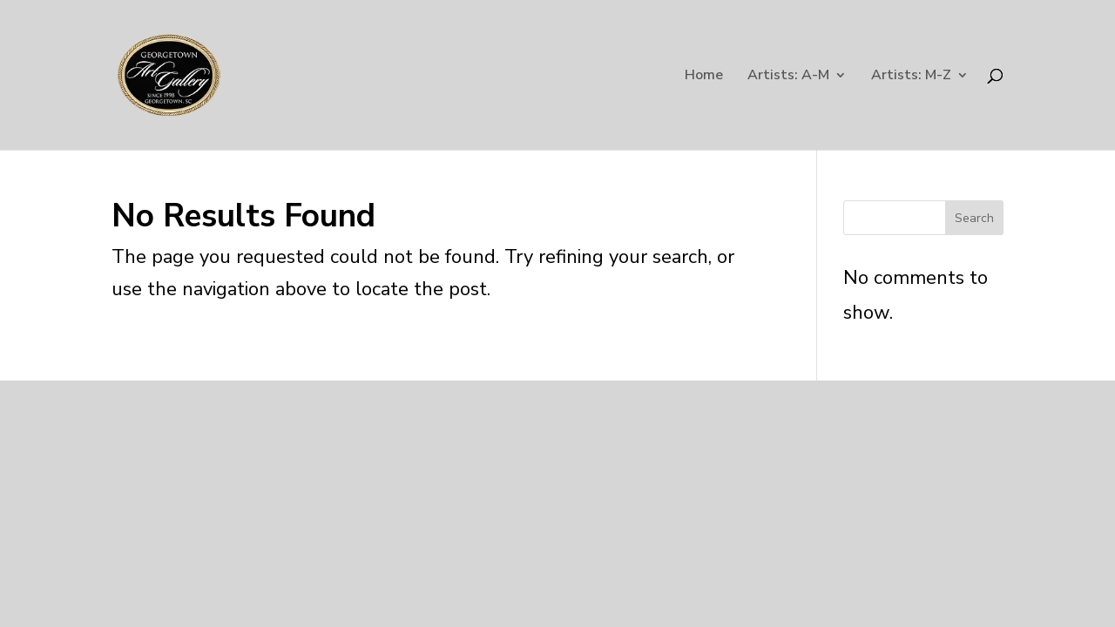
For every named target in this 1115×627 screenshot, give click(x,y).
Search (974, 218)
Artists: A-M (788, 76)
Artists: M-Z (911, 76)
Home (704, 76)
